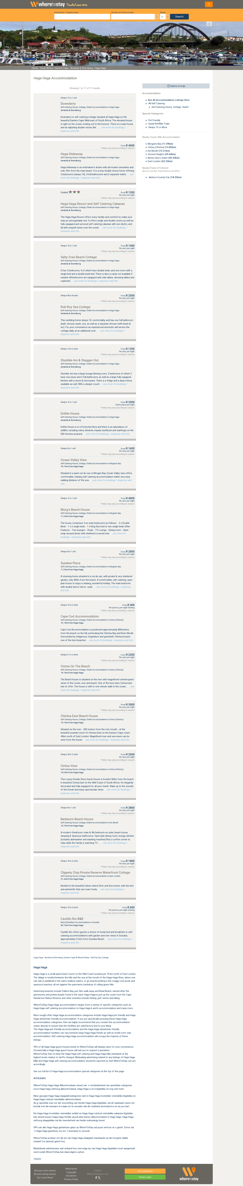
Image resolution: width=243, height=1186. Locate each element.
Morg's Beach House (75, 510)
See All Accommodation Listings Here (169, 100)
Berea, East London (164, 157)
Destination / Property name (66, 12)
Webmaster (71, 1168)
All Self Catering (156, 103)
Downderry (68, 103)
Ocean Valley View (74, 460)
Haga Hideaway (72, 154)
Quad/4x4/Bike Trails (158, 123)
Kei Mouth (159, 150)
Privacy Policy (71, 1179)
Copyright (71, 1172)
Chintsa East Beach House (79, 716)
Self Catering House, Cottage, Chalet (170, 107)
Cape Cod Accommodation (80, 616)
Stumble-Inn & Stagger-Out (80, 360)
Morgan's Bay (160, 143)
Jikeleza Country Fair (165, 177)
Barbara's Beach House (77, 819)
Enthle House (70, 413)
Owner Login (145, 1177)
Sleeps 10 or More (157, 127)
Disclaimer (71, 1175)
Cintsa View (69, 766)
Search (179, 16)
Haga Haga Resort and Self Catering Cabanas (93, 204)
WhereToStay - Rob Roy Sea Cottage (93, 957)
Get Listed (45, 1177)
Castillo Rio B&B (72, 919)
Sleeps (163, 12)
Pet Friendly (154, 120)
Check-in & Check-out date (122, 12)
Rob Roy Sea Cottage (75, 307)
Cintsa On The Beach (75, 666)
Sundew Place (70, 563)
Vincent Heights (162, 154)
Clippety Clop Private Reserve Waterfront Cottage (95, 872)
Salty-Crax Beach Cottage (79, 257)
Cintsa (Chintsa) (162, 147)
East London (160, 161)
